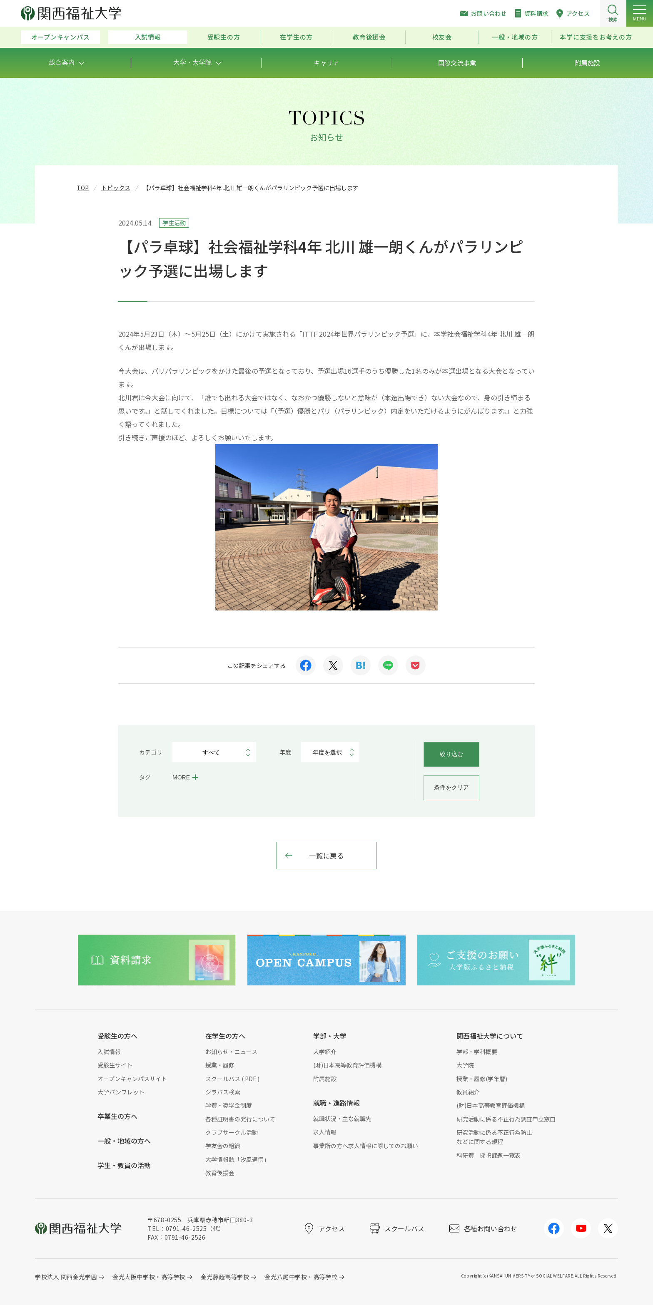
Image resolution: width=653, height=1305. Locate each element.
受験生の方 (223, 36)
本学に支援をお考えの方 (596, 36)
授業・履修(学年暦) (481, 1078)
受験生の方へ (117, 1036)
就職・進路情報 (336, 1103)
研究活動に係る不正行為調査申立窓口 (506, 1119)
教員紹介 (468, 1092)
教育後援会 (369, 36)
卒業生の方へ (117, 1116)
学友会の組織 (222, 1145)
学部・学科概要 (476, 1051)
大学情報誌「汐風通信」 (237, 1159)
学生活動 (174, 222)
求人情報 (324, 1132)
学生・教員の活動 (124, 1165)
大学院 (465, 1065)
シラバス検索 (222, 1092)
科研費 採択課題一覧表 (488, 1155)
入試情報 (148, 36)
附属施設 (324, 1078)
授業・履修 (219, 1065)
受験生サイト (114, 1065)
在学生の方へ (225, 1036)
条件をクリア (451, 787)
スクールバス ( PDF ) (232, 1078)
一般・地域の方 (515, 36)
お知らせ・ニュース (231, 1051)
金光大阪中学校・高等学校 (148, 1277)
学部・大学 (329, 1036)
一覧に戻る (326, 856)
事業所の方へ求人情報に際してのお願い (365, 1145)
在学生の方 (296, 36)
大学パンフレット (121, 1092)
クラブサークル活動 (231, 1132)
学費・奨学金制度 (228, 1105)
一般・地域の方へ (124, 1141)
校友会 (442, 36)
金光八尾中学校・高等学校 (300, 1277)
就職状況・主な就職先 (342, 1118)
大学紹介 (324, 1051)
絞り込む (451, 754)
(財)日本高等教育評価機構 (347, 1065)
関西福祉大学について (489, 1036)
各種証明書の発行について (240, 1119)
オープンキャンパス (60, 36)
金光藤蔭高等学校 (225, 1277)
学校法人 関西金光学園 (66, 1277)
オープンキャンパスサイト (132, 1078)
